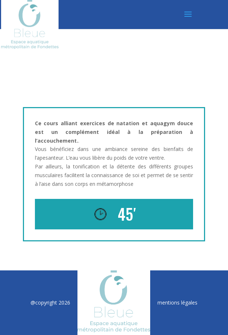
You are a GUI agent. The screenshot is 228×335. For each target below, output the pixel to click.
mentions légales (177, 302)
